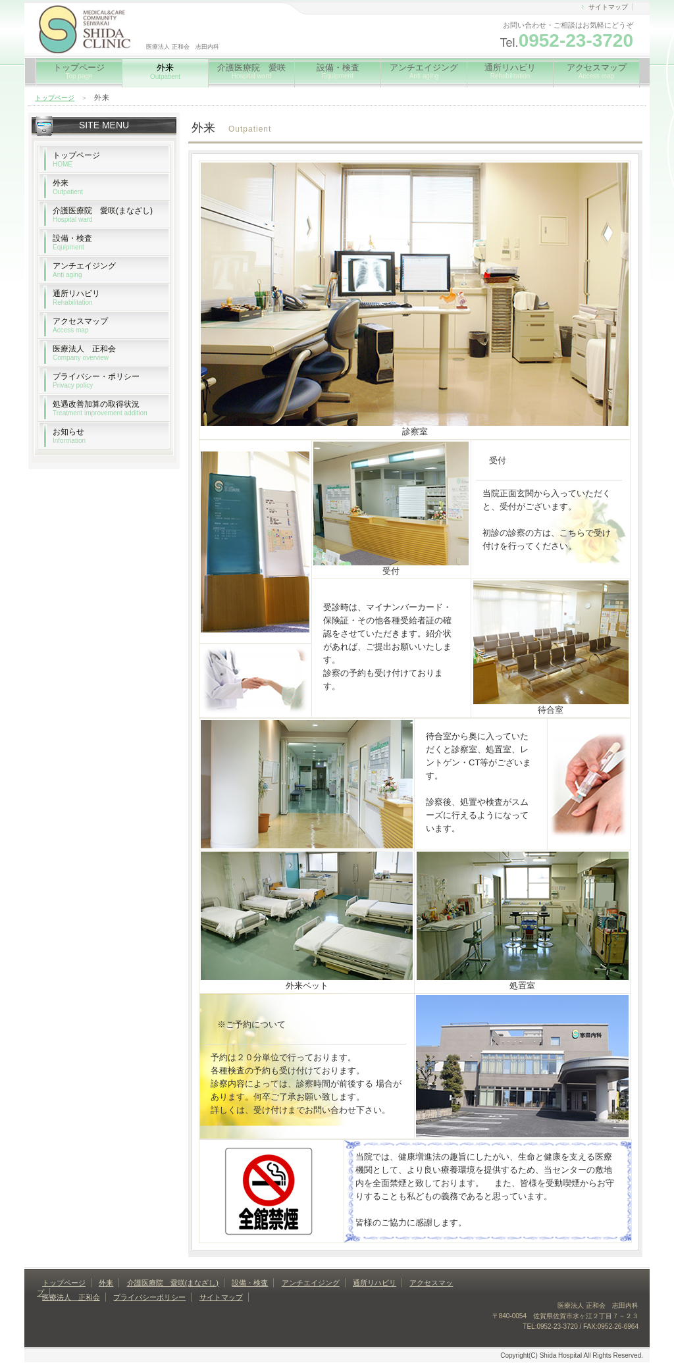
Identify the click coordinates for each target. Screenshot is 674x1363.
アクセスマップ (597, 71)
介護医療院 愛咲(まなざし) (103, 214)
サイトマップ (608, 7)
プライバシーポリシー (149, 1297)
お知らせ (69, 435)
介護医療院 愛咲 (251, 71)
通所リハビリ (510, 71)
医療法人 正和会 (84, 352)
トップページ (79, 71)
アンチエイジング (424, 71)
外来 (68, 186)
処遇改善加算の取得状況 (100, 408)
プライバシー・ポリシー (96, 380)
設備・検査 (338, 71)
